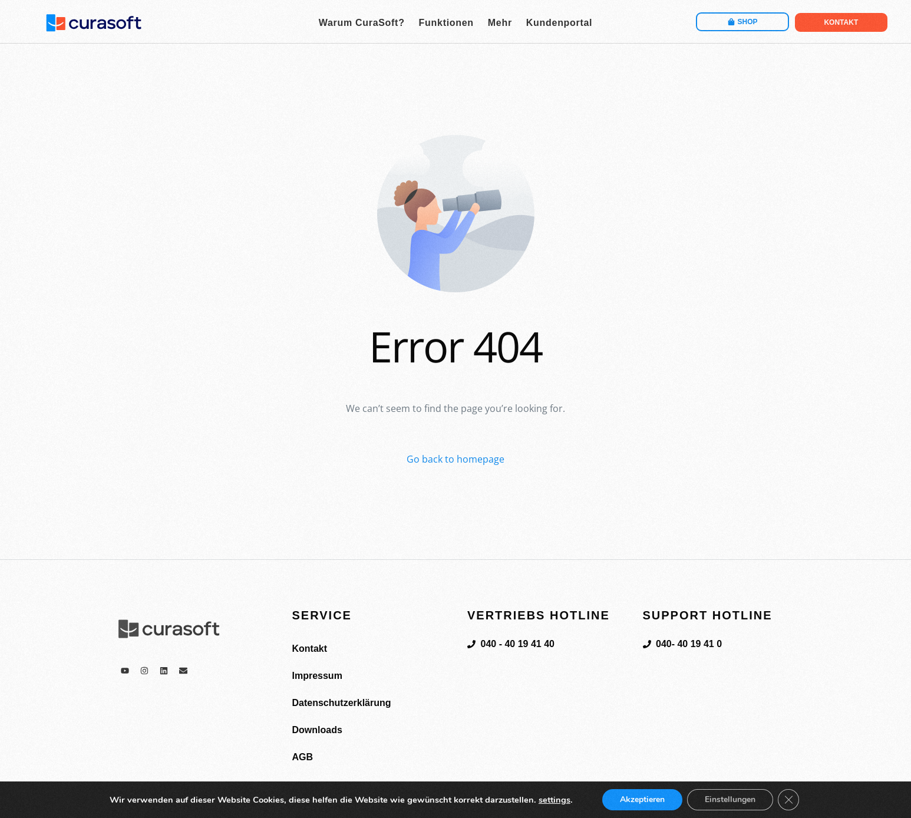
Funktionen (446, 23)
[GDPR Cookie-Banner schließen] (788, 799)
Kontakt (310, 649)
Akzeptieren (642, 799)
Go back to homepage (455, 459)
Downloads (317, 730)
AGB (302, 757)
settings (554, 799)
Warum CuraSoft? (362, 23)
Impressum (317, 676)
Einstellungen (730, 799)
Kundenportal (559, 23)
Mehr (500, 23)
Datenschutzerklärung (341, 703)
